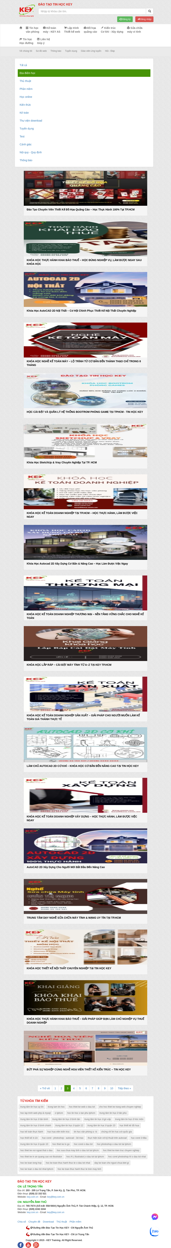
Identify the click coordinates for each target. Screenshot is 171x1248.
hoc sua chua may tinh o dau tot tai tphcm (78, 1150)
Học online (26, 96)
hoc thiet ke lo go (61, 1144)
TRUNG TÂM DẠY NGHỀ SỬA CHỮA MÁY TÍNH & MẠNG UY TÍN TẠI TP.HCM (74, 917)
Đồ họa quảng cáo (90, 29)
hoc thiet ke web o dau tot (82, 1106)
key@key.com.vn (55, 1197)
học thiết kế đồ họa (129, 1125)
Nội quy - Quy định (31, 152)
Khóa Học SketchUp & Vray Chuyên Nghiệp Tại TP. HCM (62, 462)
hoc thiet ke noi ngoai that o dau (36, 1150)
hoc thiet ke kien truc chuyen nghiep (121, 1150)
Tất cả (23, 65)
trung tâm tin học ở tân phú (112, 1113)
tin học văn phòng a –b (85, 1131)
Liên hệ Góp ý (43, 41)
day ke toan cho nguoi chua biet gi (111, 1163)
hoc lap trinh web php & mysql (35, 1113)
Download (48, 1221)
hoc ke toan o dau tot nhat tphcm (36, 1169)
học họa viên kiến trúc (58, 1131)
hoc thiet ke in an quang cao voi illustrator (41, 1156)
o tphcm (59, 1113)
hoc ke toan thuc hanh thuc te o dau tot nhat (68, 1163)
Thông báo (55, 51)
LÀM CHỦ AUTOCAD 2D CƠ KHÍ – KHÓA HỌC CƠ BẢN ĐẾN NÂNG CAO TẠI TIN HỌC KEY (83, 765)
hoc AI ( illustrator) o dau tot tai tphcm (85, 1156)
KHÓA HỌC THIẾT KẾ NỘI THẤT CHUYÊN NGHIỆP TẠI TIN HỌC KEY (69, 968)
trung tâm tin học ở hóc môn (129, 1119)
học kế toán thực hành (31, 1131)
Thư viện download (31, 120)
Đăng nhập (144, 19)
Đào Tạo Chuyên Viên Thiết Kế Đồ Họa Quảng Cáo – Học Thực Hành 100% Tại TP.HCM (81, 209)
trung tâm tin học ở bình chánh (35, 1125)
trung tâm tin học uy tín (31, 1106)
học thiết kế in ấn (29, 1138)
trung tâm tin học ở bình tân (66, 1119)
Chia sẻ (22, 1221)
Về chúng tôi (25, 51)
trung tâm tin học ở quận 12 (69, 1125)
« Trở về (45, 1088)
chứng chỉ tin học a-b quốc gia (116, 1131)
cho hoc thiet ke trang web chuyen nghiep (120, 1106)
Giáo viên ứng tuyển (91, 51)
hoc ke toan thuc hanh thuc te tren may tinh (79, 1169)
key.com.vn (32, 1197)
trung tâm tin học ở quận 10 (101, 1125)
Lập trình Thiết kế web (72, 29)
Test (22, 136)
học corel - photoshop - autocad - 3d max (62, 1138)
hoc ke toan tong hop (31, 1163)
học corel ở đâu (139, 1138)
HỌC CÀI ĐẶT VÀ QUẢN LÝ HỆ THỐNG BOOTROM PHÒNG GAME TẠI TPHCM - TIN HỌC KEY (85, 411)
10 (111, 1088)
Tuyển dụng (71, 51)
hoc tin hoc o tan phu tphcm (81, 1113)
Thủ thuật (25, 80)
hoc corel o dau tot (83, 1144)
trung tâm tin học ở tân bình (34, 1119)
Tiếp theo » (124, 1088)
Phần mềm (26, 88)
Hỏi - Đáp (110, 51)
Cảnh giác (26, 144)
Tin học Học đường (26, 41)
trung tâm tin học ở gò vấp (98, 1119)
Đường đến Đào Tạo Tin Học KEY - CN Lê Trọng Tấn (59, 1234)
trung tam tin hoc (56, 1106)
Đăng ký (124, 19)
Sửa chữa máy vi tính (134, 29)
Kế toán (24, 112)
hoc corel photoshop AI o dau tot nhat (127, 1156)
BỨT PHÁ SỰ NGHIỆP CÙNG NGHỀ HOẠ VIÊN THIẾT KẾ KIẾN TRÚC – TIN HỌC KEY (79, 1069)
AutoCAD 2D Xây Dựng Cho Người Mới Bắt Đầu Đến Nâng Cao (66, 867)
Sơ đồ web (41, 51)
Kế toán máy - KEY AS (51, 29)
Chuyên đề (34, 1221)
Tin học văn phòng (32, 29)
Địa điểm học (27, 73)
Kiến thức (25, 104)
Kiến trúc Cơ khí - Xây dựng (112, 29)
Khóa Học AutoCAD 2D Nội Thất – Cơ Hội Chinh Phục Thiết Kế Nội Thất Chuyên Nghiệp (81, 310)
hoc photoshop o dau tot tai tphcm (114, 1144)
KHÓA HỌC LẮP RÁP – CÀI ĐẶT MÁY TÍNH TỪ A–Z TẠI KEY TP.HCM (69, 664)
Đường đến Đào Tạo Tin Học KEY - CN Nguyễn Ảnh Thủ (61, 1227)
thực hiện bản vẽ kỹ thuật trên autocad (107, 1138)
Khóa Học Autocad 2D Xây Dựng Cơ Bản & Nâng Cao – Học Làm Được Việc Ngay (77, 563)
